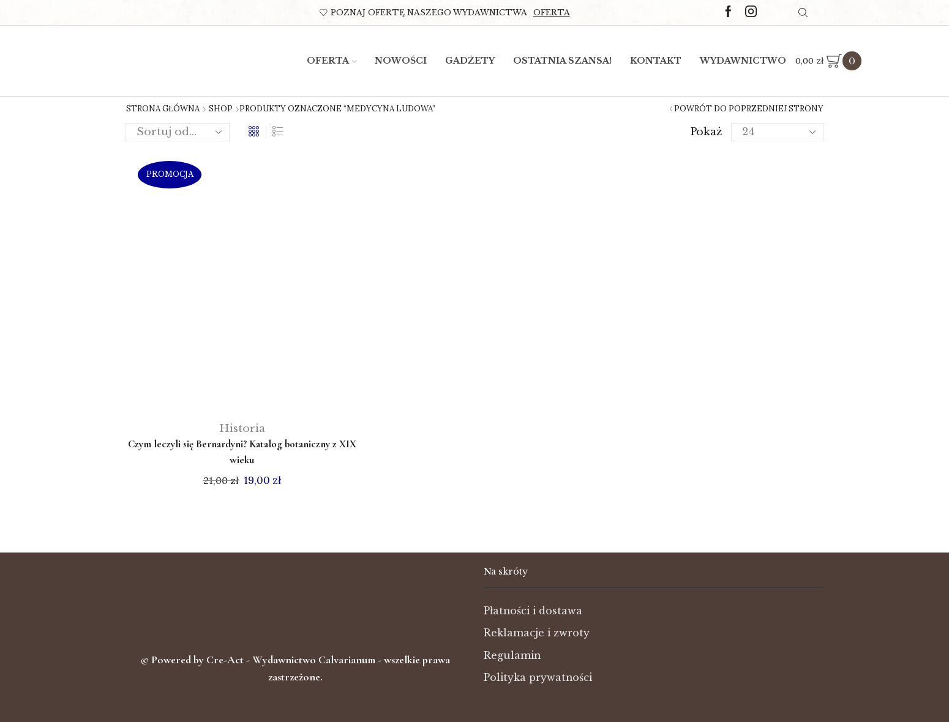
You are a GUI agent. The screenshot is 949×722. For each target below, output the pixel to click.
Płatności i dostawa (533, 611)
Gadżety (470, 61)
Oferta (551, 12)
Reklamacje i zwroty (537, 633)
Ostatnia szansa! (562, 61)
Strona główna (163, 109)
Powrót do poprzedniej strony (748, 109)
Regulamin (512, 655)
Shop (221, 109)
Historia (242, 428)
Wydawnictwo (743, 61)
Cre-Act (226, 659)
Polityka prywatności (538, 677)
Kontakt (655, 61)
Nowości (401, 61)
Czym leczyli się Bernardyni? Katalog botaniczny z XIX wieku (242, 451)
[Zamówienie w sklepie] (178, 132)
